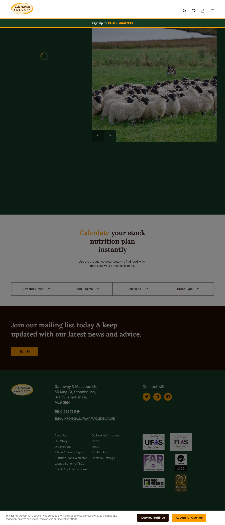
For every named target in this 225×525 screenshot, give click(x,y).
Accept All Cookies (189, 517)
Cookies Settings (153, 517)
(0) (203, 10)
